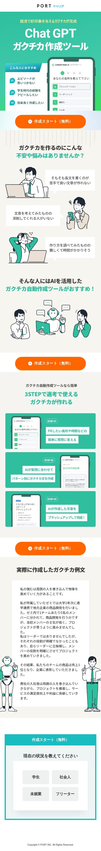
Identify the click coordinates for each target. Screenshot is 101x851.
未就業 (35, 794)
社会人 (65, 777)
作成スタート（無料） (53, 121)
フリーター (65, 794)
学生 (36, 777)
